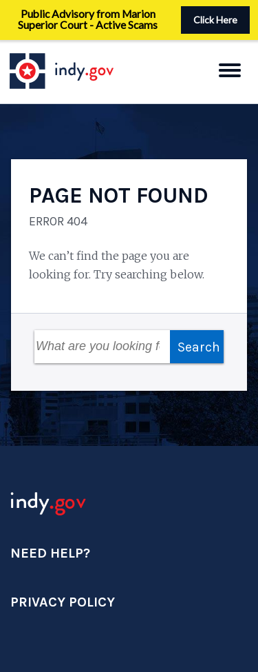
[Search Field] (102, 346)
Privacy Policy (62, 602)
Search (199, 347)
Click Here (215, 20)
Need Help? (50, 553)
